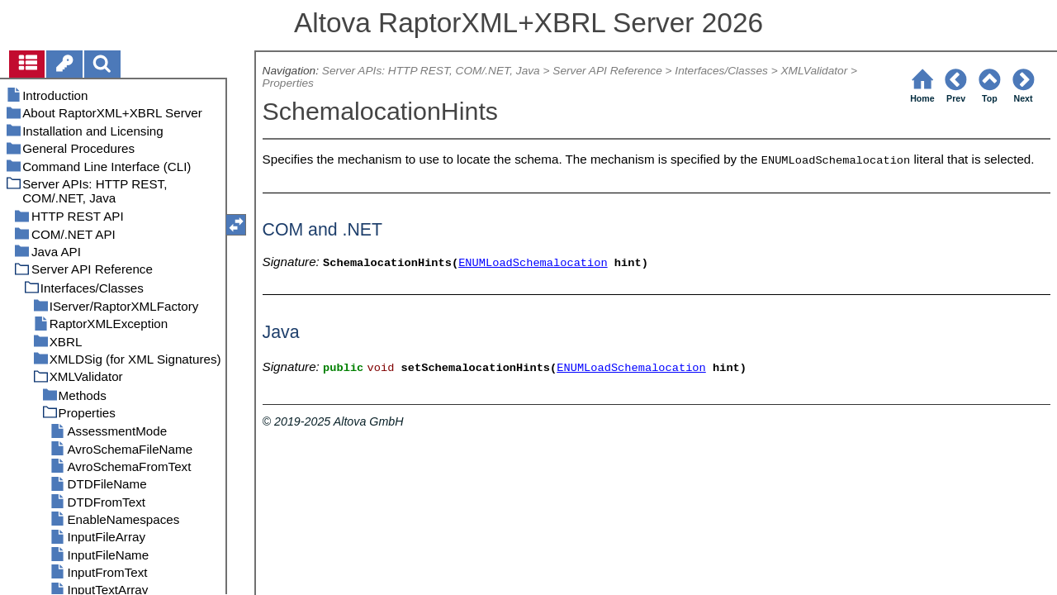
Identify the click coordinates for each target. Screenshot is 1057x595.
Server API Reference (606, 70)
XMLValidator (813, 70)
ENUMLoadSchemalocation (533, 263)
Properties (288, 83)
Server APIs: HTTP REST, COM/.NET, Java (431, 70)
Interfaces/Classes (721, 70)
